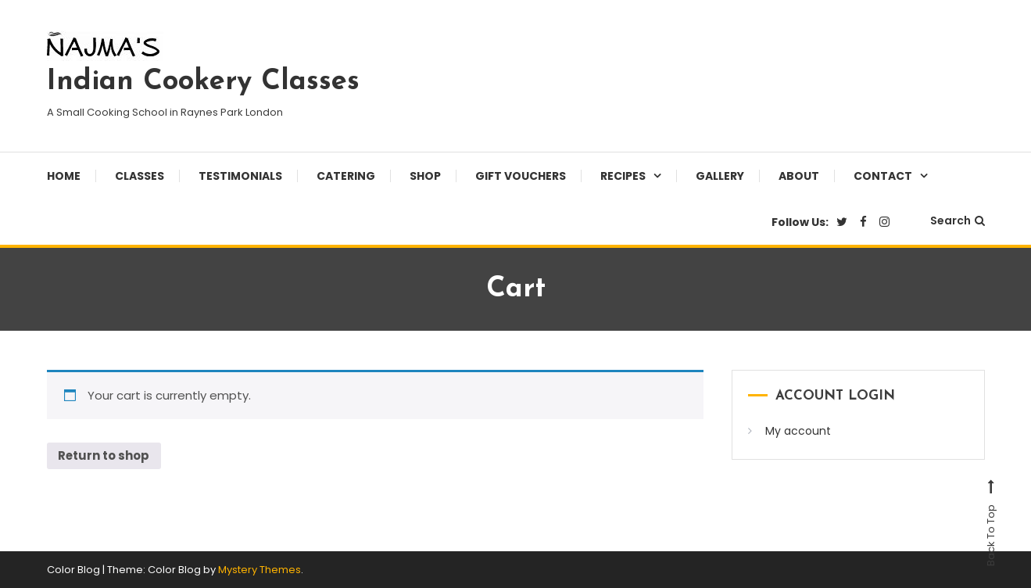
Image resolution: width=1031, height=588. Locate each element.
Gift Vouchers (520, 176)
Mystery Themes (259, 569)
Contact (883, 176)
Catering (346, 176)
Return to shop (105, 456)
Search (957, 220)
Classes (139, 176)
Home (64, 176)
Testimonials (240, 176)
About (799, 176)
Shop (425, 176)
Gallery (720, 176)
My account (798, 431)
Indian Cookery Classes (203, 82)
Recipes (623, 176)
